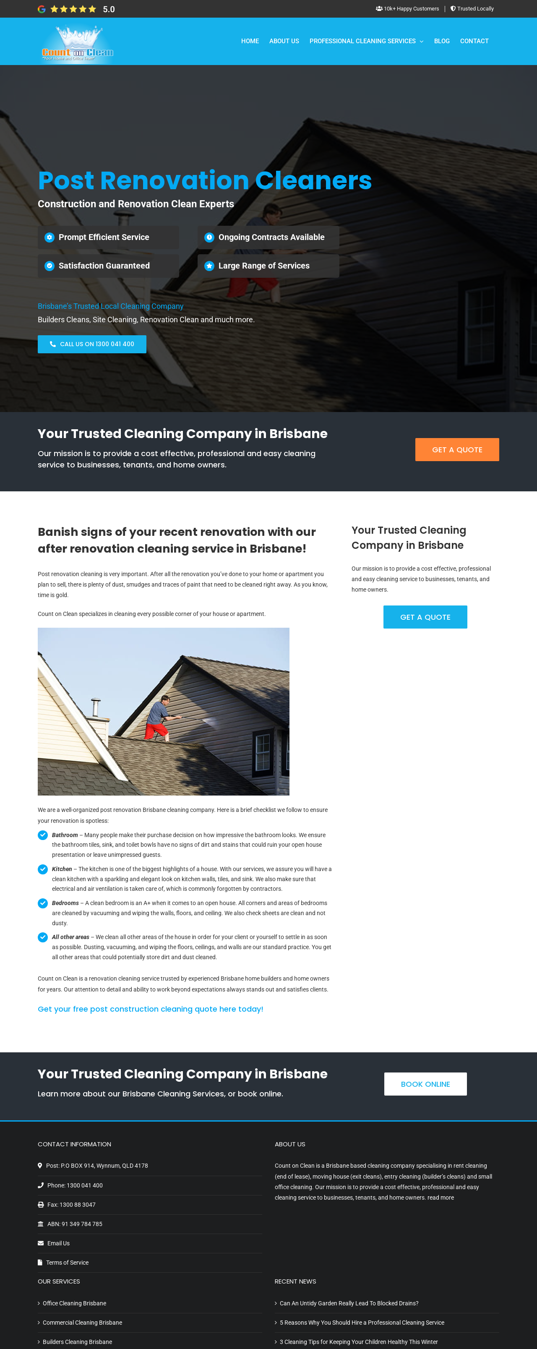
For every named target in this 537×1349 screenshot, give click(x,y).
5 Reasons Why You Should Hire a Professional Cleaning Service (362, 1322)
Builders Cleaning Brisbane (77, 1342)
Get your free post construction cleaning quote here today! (150, 1009)
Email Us (58, 1243)
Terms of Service (67, 1262)
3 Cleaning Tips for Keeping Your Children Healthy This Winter (359, 1342)
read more (441, 1197)
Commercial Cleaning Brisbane (82, 1322)
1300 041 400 (85, 1185)
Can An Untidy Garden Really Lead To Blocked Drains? (349, 1303)
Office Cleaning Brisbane (74, 1303)
